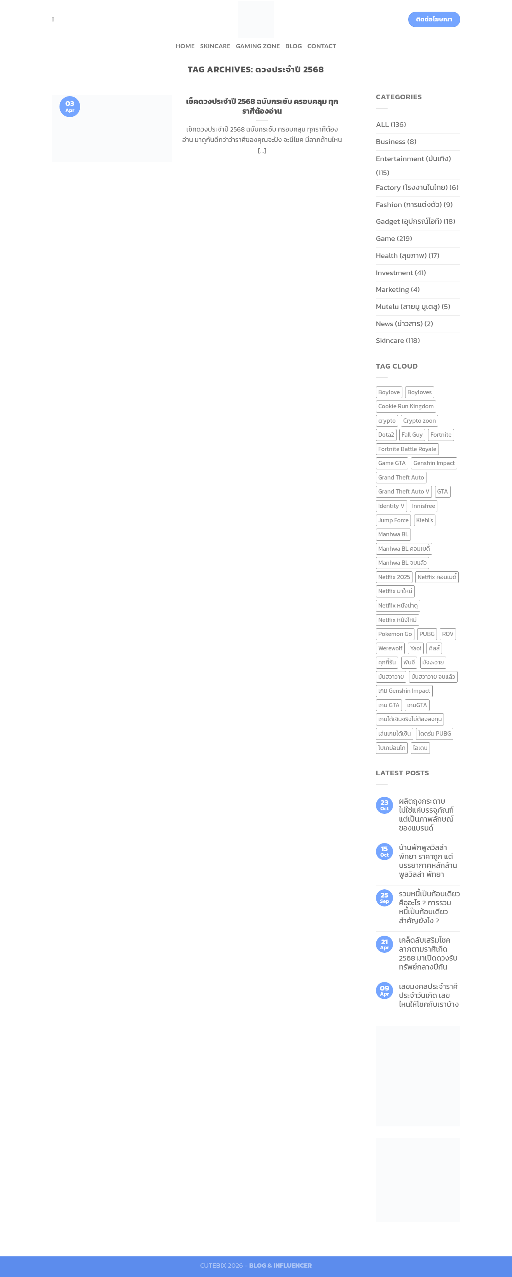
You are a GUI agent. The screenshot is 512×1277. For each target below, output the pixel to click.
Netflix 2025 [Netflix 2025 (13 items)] (394, 577)
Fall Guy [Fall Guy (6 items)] (412, 434)
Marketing (392, 289)
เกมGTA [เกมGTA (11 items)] (417, 705)
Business (390, 141)
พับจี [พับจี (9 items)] (409, 662)
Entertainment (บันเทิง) (413, 158)
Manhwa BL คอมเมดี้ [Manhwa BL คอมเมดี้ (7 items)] (404, 548)
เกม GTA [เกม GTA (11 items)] (389, 705)
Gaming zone (258, 45)
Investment (394, 272)
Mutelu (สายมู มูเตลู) (408, 306)
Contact (322, 45)
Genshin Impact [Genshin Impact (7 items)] (434, 462)
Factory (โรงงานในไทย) (412, 187)
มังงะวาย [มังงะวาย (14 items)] (433, 662)
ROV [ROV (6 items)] (448, 633)
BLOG (293, 45)
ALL (382, 124)
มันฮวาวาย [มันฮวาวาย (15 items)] (391, 676)
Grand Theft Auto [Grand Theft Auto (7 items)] (401, 477)
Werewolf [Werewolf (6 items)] (390, 648)
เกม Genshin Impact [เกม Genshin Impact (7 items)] (404, 690)
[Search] (55, 19)
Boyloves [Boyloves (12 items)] (419, 392)
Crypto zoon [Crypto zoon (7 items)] (419, 420)
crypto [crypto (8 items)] (387, 420)
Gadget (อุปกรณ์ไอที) (409, 221)
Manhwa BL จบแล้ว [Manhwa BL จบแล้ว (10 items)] (402, 562)
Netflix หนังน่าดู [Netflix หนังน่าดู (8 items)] (398, 605)
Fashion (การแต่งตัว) (409, 204)
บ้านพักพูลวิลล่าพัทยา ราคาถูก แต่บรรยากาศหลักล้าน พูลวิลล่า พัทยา (428, 861)
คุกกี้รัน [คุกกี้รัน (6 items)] (387, 662)
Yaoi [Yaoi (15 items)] (415, 648)
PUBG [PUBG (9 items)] (427, 633)
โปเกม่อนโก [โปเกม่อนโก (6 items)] (391, 747)
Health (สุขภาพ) (401, 255)
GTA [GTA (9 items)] (442, 491)
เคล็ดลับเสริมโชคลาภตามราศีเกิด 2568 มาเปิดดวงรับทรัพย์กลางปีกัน (428, 953)
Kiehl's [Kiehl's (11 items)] (424, 520)
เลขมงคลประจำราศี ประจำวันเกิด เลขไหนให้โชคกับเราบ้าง (429, 995)
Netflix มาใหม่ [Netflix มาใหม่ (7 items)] (395, 591)
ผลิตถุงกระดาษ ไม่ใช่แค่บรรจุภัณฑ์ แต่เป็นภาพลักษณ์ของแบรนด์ (426, 815)
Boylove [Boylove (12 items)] (389, 392)
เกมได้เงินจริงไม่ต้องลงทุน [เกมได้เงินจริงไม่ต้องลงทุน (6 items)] (410, 719)
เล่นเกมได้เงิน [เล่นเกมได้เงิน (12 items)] (394, 733)
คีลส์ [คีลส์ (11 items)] (434, 648)
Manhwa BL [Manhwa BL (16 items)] (393, 534)
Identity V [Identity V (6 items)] (391, 505)
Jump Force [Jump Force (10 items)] (393, 520)
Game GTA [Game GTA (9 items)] (392, 462)
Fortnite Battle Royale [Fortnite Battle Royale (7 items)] (407, 448)
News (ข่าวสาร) (399, 323)
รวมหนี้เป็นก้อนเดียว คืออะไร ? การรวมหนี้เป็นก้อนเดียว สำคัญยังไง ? (429, 907)
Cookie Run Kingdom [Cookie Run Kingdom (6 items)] (406, 406)
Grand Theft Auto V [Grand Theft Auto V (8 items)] (404, 491)
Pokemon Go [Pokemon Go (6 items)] (395, 633)
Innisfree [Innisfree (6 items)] (423, 505)
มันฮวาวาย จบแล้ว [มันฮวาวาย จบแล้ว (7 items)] (433, 676)
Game (385, 238)
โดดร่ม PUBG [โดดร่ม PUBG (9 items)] (434, 733)
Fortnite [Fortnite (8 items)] (440, 434)
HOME (185, 45)
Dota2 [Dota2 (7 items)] (386, 434)
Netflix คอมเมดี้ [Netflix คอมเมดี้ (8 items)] (437, 577)
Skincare (215, 45)
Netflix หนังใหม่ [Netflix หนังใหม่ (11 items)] (397, 619)
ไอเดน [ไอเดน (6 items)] (420, 747)
